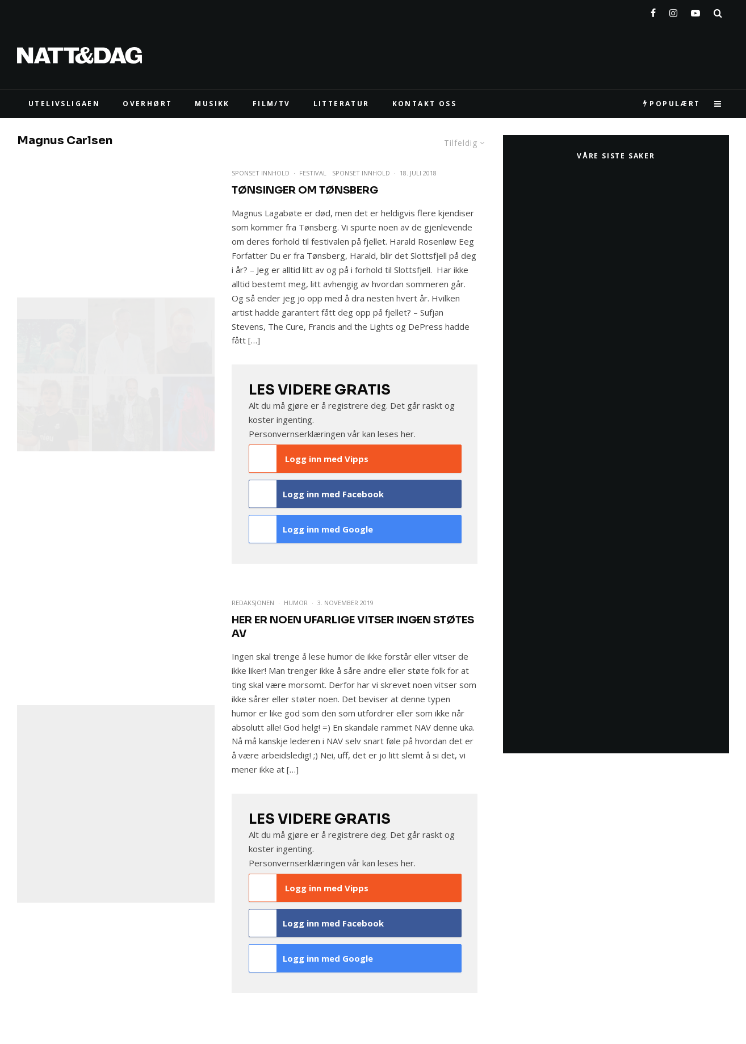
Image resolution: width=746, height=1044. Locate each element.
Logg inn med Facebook (316, 494)
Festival (312, 173)
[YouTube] (695, 11)
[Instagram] (673, 11)
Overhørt (147, 103)
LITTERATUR (341, 103)
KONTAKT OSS (424, 103)
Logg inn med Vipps (308, 458)
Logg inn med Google (311, 529)
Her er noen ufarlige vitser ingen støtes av (353, 627)
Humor (296, 602)
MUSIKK (212, 103)
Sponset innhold (361, 173)
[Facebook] (653, 11)
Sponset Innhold (261, 173)
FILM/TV (272, 103)
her (407, 433)
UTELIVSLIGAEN (64, 103)
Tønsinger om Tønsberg (305, 190)
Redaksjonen (253, 602)
